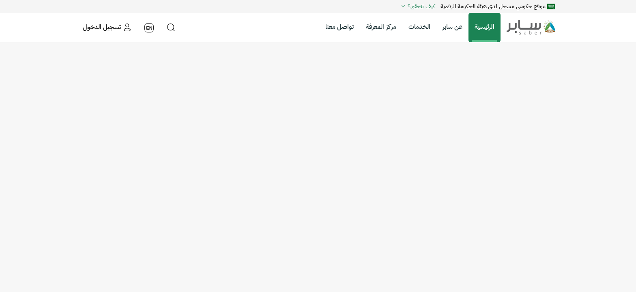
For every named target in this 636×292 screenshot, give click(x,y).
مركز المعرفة (381, 26)
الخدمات (419, 26)
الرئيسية (484, 26)
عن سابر (452, 26)
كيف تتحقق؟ (417, 6)
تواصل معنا (339, 26)
